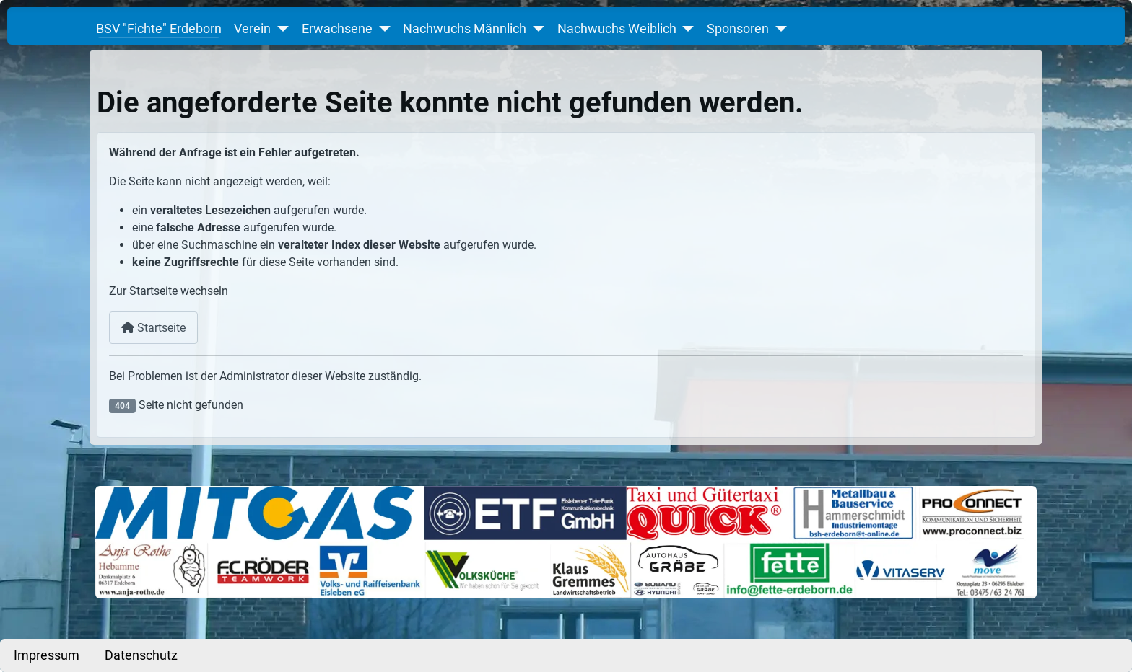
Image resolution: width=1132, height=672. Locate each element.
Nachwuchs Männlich (464, 29)
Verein (252, 29)
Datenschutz (141, 655)
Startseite (153, 328)
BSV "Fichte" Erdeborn (159, 29)
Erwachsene (337, 29)
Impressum (46, 655)
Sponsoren (738, 29)
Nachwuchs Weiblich (616, 29)
